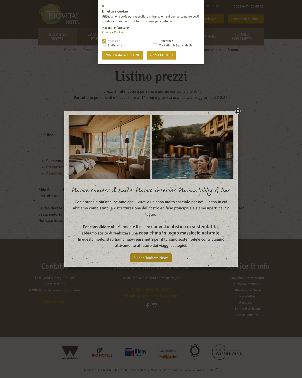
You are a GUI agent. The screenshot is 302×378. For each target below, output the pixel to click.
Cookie (118, 32)
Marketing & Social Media (175, 45)
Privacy (106, 32)
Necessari (114, 41)
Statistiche (115, 45)
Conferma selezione (122, 55)
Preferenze (166, 41)
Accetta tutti (161, 55)
